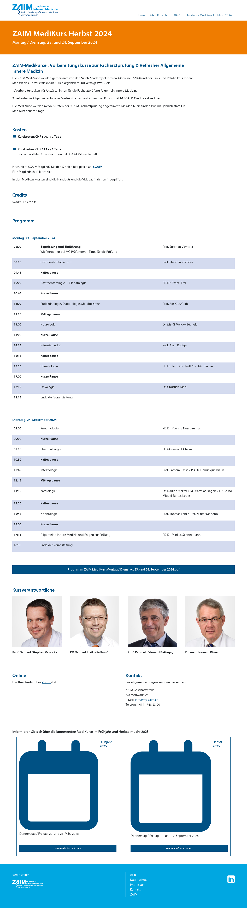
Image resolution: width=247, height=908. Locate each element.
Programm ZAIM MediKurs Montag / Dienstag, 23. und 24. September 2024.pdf (123, 569)
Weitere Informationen (68, 848)
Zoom (46, 682)
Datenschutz (138, 880)
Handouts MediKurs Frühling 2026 (209, 15)
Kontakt (135, 889)
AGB (133, 875)
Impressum (137, 885)
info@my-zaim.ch (146, 700)
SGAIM (98, 167)
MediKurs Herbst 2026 (165, 15)
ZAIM (133, 894)
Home (141, 15)
